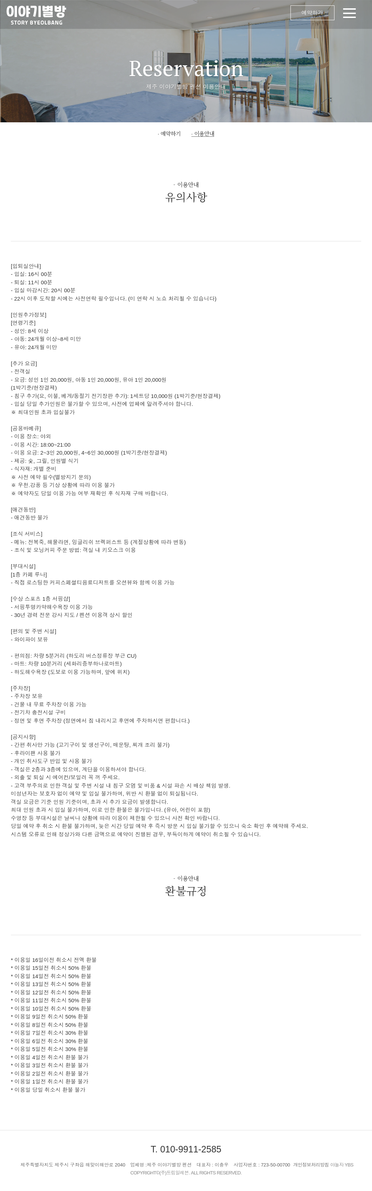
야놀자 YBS (341, 1165)
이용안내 (204, 133)
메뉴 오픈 (222, 14)
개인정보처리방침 (311, 1165)
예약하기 (312, 13)
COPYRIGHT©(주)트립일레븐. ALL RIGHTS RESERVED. (186, 1172)
